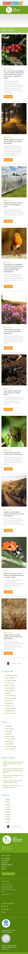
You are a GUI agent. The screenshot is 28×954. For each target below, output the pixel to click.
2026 (6, 799)
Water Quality (9, 713)
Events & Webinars (13, 1)
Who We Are (5, 860)
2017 (6, 822)
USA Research (9, 710)
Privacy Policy (5, 909)
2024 (6, 804)
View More (8, 96)
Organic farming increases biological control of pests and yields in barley (13, 636)
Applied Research (10, 675)
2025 (6, 801)
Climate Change (9, 680)
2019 (6, 817)
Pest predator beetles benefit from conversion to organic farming (12, 392)
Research (4, 867)
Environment (8, 685)
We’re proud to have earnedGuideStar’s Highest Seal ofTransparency (9, 947)
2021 (6, 812)
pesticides (8, 728)
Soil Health (8, 705)
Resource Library (6, 864)
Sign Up (15, 3)
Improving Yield (9, 698)
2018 (6, 819)
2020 (6, 814)
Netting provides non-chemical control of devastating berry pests (13, 204)
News (5, 1)
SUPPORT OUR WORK (8, 873)
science (7, 726)
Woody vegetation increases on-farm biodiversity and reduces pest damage (14, 141)
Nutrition (7, 700)
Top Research (9, 708)
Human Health (9, 695)
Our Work (4, 862)
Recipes (3, 869)
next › (14, 663)
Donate (7, 3)
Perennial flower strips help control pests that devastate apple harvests (12, 331)
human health (9, 749)
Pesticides (8, 703)
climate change (9, 746)
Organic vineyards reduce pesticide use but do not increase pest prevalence (14, 513)
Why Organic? (5, 858)
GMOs (7, 693)
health (7, 733)
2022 (6, 809)
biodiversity (8, 736)
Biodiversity (8, 678)
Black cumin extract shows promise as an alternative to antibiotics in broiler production (13, 770)
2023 (6, 807)
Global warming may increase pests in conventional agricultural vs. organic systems (14, 575)
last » (19, 663)
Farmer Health (9, 688)
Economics (8, 683)
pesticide (7, 741)
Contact (22, 1)
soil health (8, 744)
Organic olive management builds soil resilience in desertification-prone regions (13, 763)
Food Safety (8, 690)
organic (7, 731)
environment (8, 739)
